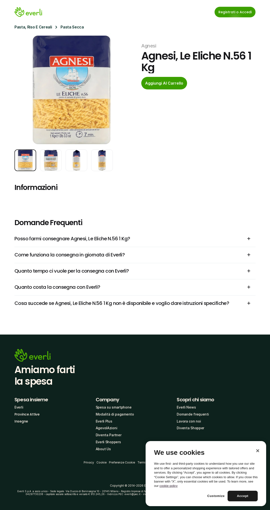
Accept (243, 496)
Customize (216, 496)
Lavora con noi (189, 421)
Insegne (21, 421)
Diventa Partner (109, 435)
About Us (103, 449)
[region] (206, 473)
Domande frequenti (193, 414)
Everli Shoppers (108, 442)
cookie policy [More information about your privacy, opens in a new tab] (169, 486)
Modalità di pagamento (115, 414)
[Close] (257, 450)
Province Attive (27, 414)
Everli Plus (104, 421)
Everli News (186, 407)
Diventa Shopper (190, 428)
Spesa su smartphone (114, 407)
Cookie (101, 462)
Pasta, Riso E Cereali (33, 27)
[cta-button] (164, 83)
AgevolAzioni (106, 428)
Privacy (89, 462)
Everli (18, 407)
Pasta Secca (72, 27)
